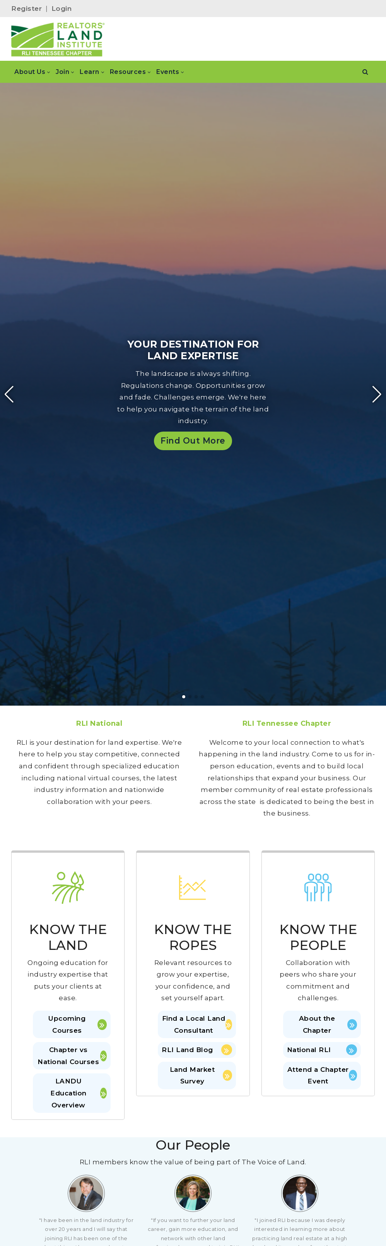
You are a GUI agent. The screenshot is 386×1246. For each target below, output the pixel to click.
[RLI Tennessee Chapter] (58, 39)
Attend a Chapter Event (322, 1075)
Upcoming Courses (77, 1024)
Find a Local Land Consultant (197, 1024)
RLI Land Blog (197, 1049)
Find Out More (193, 440)
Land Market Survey (201, 1075)
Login (61, 8)
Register (26, 8)
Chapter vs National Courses (72, 1056)
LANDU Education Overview (78, 1093)
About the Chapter (328, 1024)
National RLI (322, 1049)
